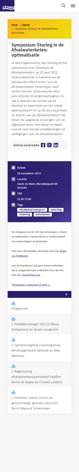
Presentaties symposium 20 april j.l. (31, 284)
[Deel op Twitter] (49, 145)
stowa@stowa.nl (31, 274)
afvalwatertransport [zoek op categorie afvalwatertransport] (32, 209)
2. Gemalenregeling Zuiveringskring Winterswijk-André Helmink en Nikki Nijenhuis (35, 350)
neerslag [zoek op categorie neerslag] (56, 209)
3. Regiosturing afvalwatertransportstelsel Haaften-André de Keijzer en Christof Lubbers (36, 377)
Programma (19, 308)
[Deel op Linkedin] (56, 145)
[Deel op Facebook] (43, 145)
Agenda (26, 24)
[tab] (39, 294)
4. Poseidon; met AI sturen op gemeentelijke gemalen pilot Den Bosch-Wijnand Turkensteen (34, 403)
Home (14, 24)
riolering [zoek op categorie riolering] (24, 214)
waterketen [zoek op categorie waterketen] (43, 214)
